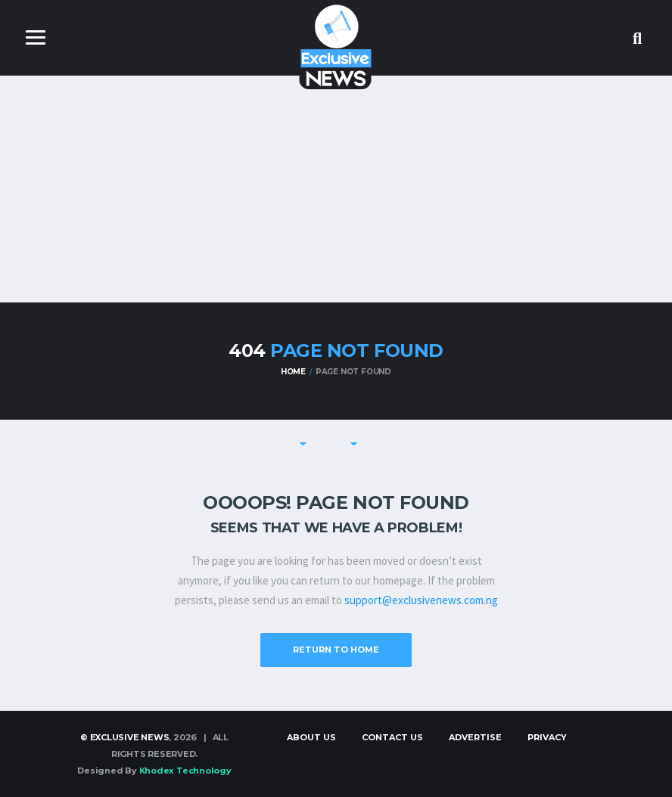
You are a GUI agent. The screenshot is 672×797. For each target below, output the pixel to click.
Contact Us (392, 737)
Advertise (475, 737)
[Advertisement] (336, 189)
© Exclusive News (124, 737)
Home (293, 372)
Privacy (547, 737)
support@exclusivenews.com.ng (421, 600)
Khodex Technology (185, 770)
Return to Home (336, 649)
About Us (311, 737)
